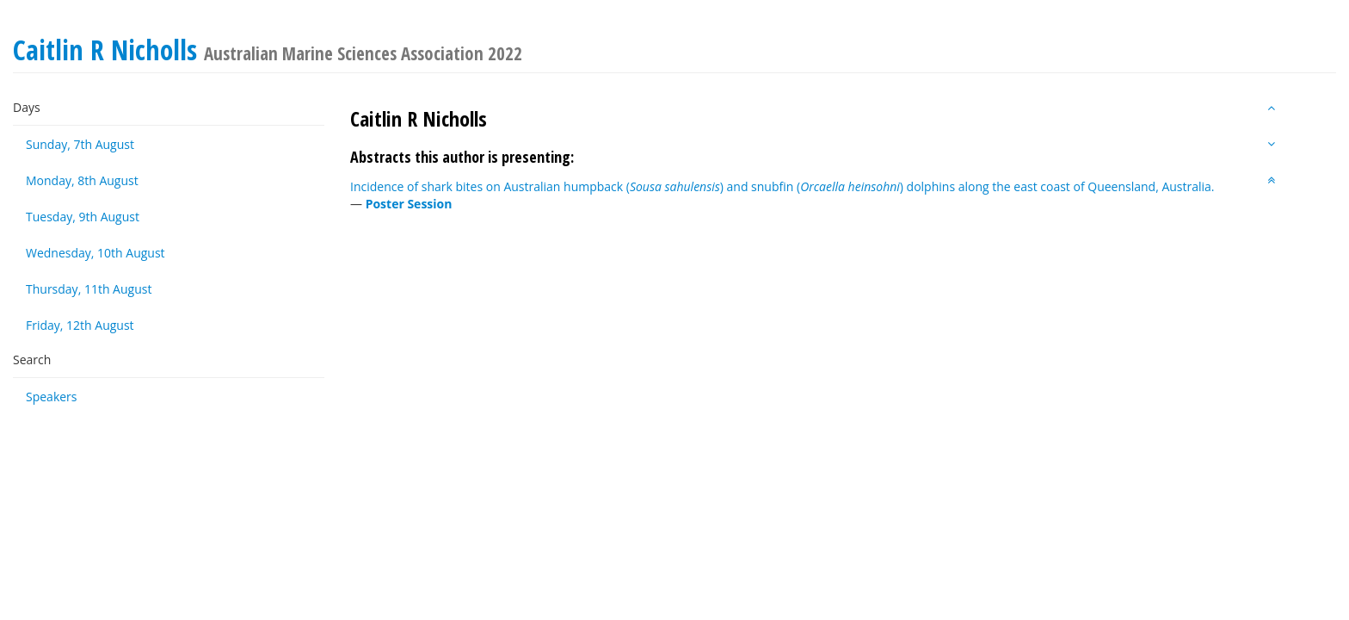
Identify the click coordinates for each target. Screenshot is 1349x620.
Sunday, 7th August (80, 144)
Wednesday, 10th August (95, 253)
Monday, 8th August (82, 180)
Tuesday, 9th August (82, 216)
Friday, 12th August (80, 325)
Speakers (51, 396)
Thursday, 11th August (88, 289)
